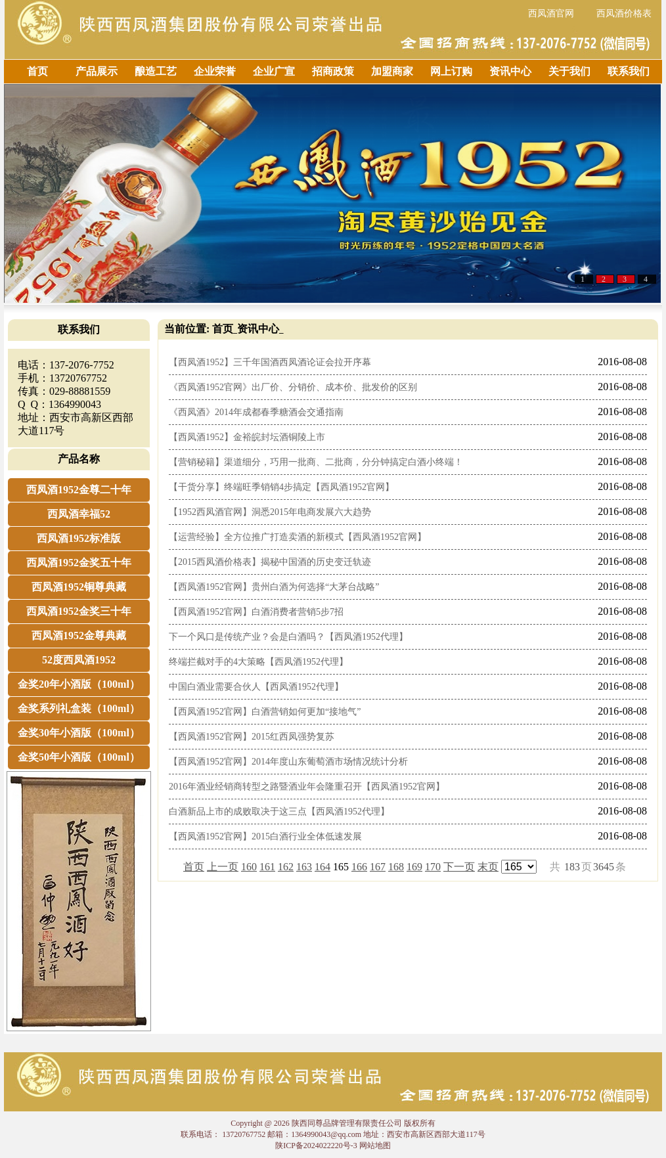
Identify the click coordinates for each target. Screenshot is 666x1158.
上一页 (222, 866)
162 (286, 866)
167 (378, 866)
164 (322, 866)
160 (249, 866)
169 (414, 866)
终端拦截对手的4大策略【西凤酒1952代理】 (258, 662)
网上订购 (451, 71)
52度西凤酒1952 (79, 659)
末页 (488, 866)
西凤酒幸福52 (78, 514)
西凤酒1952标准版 (79, 538)
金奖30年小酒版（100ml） (79, 732)
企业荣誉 (215, 71)
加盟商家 (392, 71)
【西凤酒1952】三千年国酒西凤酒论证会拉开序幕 (270, 362)
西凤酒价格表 (624, 13)
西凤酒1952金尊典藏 (79, 635)
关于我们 (569, 71)
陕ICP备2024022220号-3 (316, 1145)
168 (396, 866)
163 (304, 866)
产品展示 (97, 71)
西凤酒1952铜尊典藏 (79, 586)
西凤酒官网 (551, 13)
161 (267, 866)
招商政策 (333, 71)
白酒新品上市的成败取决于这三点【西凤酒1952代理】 (279, 811)
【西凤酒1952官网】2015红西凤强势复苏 (251, 737)
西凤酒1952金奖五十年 (78, 562)
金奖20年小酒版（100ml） (79, 684)
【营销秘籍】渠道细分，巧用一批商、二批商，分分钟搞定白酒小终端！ (316, 462)
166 (359, 866)
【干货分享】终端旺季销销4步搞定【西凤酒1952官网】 (281, 487)
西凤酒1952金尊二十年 (78, 489)
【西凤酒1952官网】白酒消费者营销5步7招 (256, 612)
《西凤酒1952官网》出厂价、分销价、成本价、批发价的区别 (293, 387)
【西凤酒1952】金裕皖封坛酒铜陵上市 (247, 437)
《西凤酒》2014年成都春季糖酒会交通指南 (256, 412)
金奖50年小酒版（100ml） (79, 757)
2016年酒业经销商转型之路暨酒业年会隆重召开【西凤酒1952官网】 (307, 786)
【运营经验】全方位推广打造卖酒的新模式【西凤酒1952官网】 (297, 537)
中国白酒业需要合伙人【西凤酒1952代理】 (256, 687)
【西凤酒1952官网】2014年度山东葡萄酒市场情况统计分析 (288, 762)
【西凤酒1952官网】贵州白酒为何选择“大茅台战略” (274, 587)
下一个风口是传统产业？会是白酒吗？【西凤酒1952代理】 (288, 637)
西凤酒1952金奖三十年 (78, 611)
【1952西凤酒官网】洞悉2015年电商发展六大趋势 (270, 512)
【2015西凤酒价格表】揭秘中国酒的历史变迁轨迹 (270, 562)
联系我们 (629, 71)
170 (433, 866)
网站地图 (375, 1145)
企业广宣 (274, 71)
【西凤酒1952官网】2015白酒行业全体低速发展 (265, 836)
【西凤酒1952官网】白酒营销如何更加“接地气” (265, 712)
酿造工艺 (156, 71)
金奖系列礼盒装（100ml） (79, 708)
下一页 (459, 866)
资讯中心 (510, 71)
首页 (37, 71)
